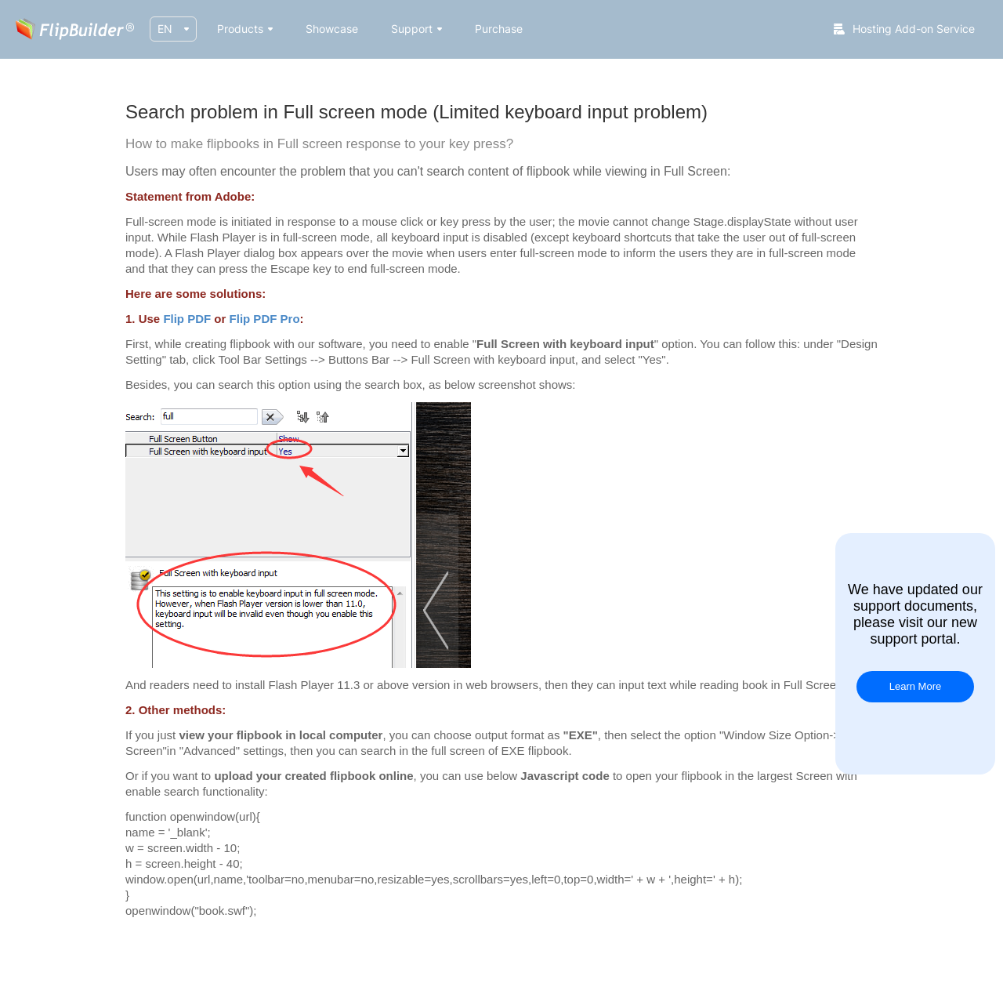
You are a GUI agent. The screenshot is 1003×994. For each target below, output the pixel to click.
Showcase (332, 28)
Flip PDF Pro (265, 318)
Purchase (499, 28)
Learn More (915, 686)
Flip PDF (187, 318)
